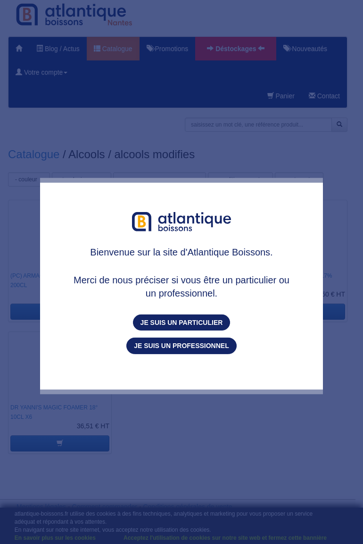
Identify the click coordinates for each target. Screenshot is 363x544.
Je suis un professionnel (181, 345)
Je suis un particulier (181, 322)
